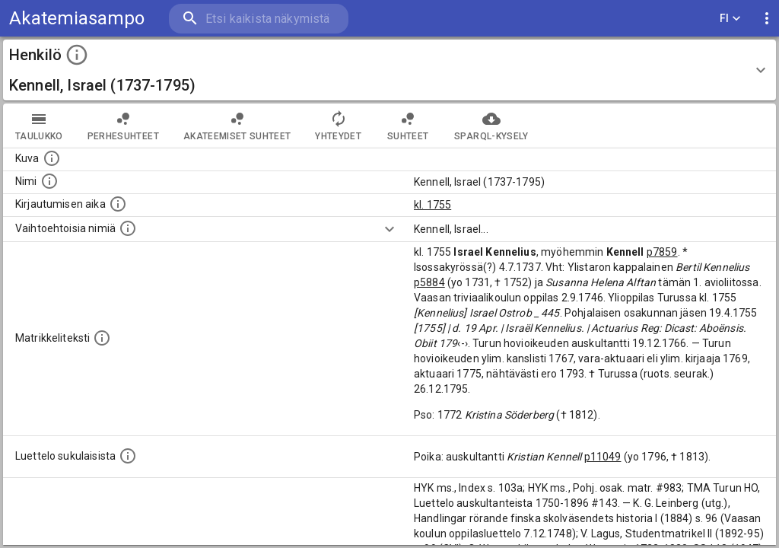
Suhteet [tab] (408, 126)
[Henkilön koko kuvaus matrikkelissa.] (102, 338)
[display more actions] (767, 18)
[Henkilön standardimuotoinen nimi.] (49, 181)
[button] (389, 70)
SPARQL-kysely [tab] (491, 126)
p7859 (662, 252)
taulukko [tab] (39, 126)
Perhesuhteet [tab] (123, 126)
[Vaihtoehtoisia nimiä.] (128, 228)
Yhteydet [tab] (338, 126)
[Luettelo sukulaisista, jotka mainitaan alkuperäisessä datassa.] (128, 456)
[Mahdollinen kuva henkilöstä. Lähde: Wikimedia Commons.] (52, 158)
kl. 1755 (432, 205)
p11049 (603, 457)
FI (730, 19)
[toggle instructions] (77, 55)
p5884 (429, 282)
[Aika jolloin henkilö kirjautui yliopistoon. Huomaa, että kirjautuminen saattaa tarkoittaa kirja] (118, 204)
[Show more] (389, 229)
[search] (258, 18)
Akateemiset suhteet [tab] (237, 126)
